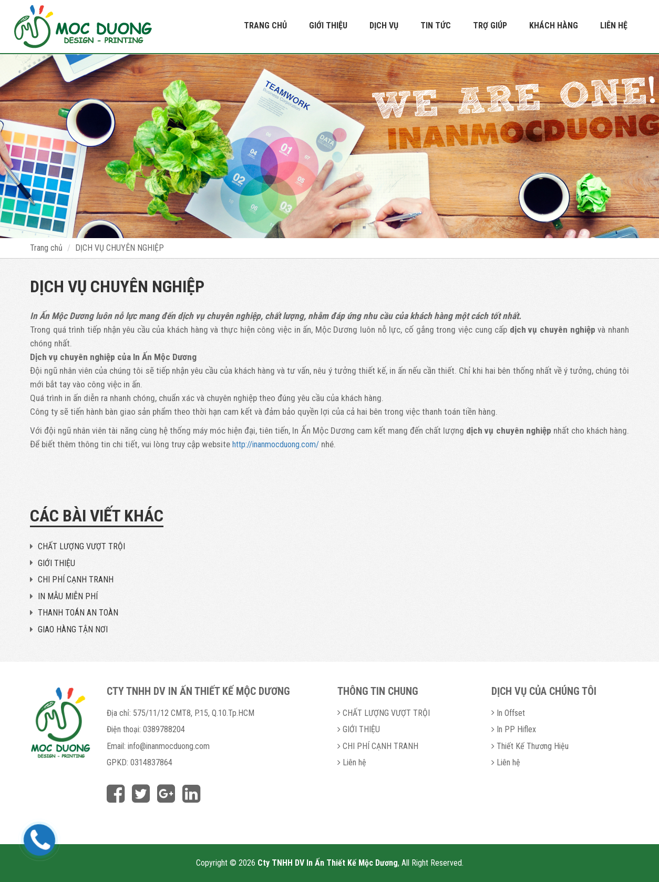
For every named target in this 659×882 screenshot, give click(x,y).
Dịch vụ (383, 25)
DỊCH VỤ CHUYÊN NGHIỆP (119, 248)
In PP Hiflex (516, 729)
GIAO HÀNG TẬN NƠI (73, 629)
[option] (329, 146)
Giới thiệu (328, 25)
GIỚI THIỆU (56, 563)
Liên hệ (613, 25)
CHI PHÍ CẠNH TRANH (76, 579)
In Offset (511, 713)
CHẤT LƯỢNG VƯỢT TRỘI (81, 546)
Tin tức (435, 25)
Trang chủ (265, 25)
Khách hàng (553, 25)
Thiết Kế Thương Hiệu (533, 746)
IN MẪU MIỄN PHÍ (68, 596)
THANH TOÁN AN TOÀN (78, 613)
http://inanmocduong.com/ (275, 444)
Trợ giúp (490, 25)
